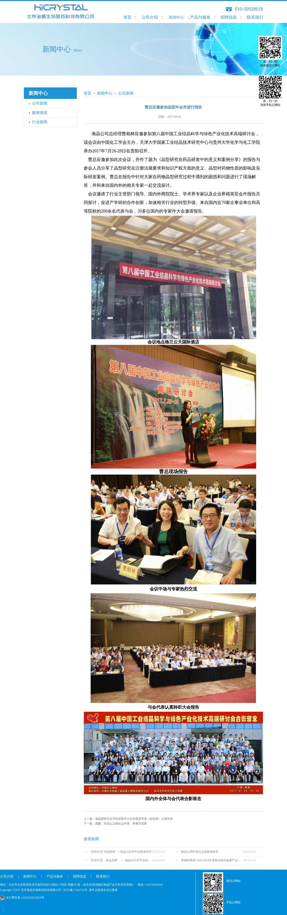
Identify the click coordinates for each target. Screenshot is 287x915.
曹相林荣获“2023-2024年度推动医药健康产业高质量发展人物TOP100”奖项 (212, 860)
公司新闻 (125, 93)
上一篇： (128, 818)
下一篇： (115, 823)
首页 (127, 17)
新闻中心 (104, 93)
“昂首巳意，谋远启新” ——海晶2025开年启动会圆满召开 (121, 860)
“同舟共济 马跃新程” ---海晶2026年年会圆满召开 (121, 851)
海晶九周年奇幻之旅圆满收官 (199, 851)
